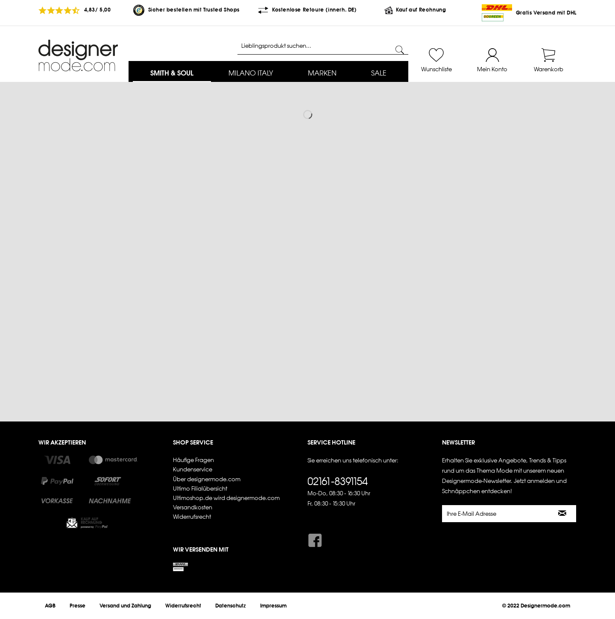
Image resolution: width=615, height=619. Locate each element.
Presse (77, 605)
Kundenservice (192, 469)
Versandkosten (192, 507)
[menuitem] (172, 73)
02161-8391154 (338, 481)
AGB (50, 605)
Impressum (273, 605)
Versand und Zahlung (125, 605)
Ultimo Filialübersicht (200, 488)
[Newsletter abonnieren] (562, 513)
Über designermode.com (206, 479)
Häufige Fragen (193, 460)
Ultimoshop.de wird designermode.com (226, 498)
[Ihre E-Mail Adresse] (496, 513)
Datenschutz (230, 605)
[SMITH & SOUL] (172, 73)
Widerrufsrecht (192, 516)
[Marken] (322, 73)
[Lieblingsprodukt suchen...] (322, 46)
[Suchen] (399, 50)
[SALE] (379, 73)
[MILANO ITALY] (250, 73)
